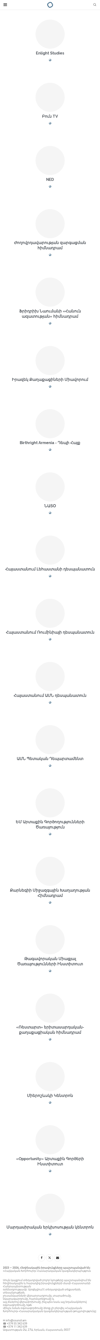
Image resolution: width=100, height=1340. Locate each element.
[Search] (95, 4)
